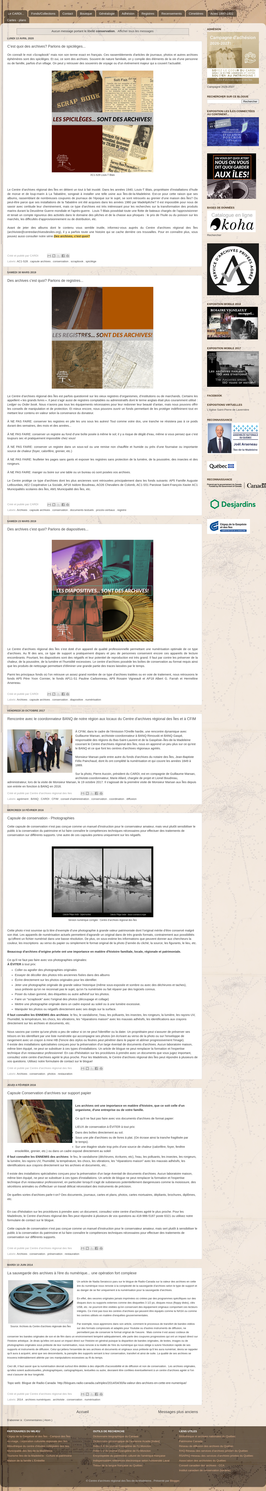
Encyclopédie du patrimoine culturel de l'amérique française (129, 1455)
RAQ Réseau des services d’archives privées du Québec (213, 1450)
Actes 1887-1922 (221, 13)
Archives (22, 510)
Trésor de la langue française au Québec (118, 1465)
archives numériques (38, 1399)
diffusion (132, 798)
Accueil (82, 1412)
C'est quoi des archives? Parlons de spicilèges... (46, 46)
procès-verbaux (106, 510)
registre (121, 510)
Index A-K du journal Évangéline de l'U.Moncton (122, 1446)
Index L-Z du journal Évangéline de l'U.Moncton (122, 1450)
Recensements (171, 13)
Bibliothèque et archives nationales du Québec (207, 1436)
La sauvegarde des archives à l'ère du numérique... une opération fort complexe (72, 1273)
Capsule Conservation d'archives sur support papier (49, 1093)
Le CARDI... (16, 13)
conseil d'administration (75, 798)
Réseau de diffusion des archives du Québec (206, 1446)
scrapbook (77, 261)
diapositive (77, 699)
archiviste (59, 1399)
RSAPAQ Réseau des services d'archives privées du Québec (216, 1455)
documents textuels (82, 510)
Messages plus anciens (178, 1412)
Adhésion (128, 13)
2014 (20, 1399)
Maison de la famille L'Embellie (26, 1460)
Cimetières (196, 13)
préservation (55, 1253)
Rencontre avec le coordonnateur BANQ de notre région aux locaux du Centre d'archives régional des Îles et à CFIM (101, 719)
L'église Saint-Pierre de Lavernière (228, 409)
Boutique (86, 13)
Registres (148, 13)
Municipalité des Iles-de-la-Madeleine (29, 1450)
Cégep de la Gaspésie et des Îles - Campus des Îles (38, 1436)
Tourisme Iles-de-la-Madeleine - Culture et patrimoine (39, 1455)
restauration (65, 1073)
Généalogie (107, 13)
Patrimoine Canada (191, 1441)
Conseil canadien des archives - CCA (202, 1465)
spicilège (91, 261)
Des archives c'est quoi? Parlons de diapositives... (48, 529)
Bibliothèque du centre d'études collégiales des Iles (38, 1446)
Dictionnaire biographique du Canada (115, 1436)
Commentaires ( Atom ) (38, 1420)
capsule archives (40, 261)
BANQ (35, 798)
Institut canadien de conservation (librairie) (205, 1470)
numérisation (93, 699)
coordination (117, 798)
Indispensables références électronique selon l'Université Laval (131, 1460)
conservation (61, 261)
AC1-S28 (23, 261)
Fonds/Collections (43, 13)
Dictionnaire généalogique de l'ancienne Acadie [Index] (126, 1441)
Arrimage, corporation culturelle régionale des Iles (37, 1441)
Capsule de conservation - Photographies (40, 818)
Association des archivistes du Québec (202, 1460)
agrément (23, 798)
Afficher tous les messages (136, 31)
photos (51, 1073)
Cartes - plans (16, 20)
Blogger (174, 1480)
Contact (68, 13)
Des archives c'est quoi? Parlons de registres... (45, 281)
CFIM (55, 798)
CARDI (45, 798)
